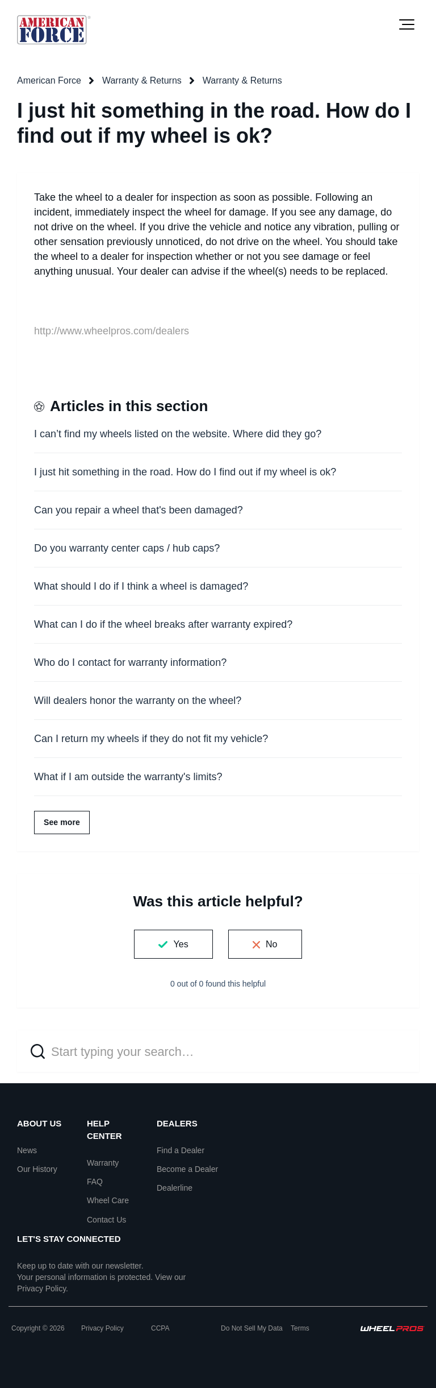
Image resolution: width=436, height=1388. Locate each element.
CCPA (160, 1328)
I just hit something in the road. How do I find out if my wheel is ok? (185, 472)
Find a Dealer (180, 1150)
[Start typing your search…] (218, 1051)
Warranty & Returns (142, 80)
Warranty (103, 1162)
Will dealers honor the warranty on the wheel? (137, 700)
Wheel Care (108, 1200)
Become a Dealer (187, 1169)
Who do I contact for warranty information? (130, 662)
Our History (37, 1169)
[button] (407, 24)
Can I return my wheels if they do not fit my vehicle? (151, 738)
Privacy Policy (41, 1288)
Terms (300, 1328)
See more (62, 822)
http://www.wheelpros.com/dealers (111, 331)
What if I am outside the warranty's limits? (128, 776)
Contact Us (106, 1219)
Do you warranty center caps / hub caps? (127, 548)
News (27, 1150)
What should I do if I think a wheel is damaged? (141, 586)
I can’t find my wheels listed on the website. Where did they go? (177, 434)
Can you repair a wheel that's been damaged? (138, 510)
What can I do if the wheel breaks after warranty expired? (163, 624)
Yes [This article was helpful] (180, 944)
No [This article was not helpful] (272, 944)
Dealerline (174, 1187)
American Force (49, 80)
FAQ (95, 1181)
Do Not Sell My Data (252, 1328)
